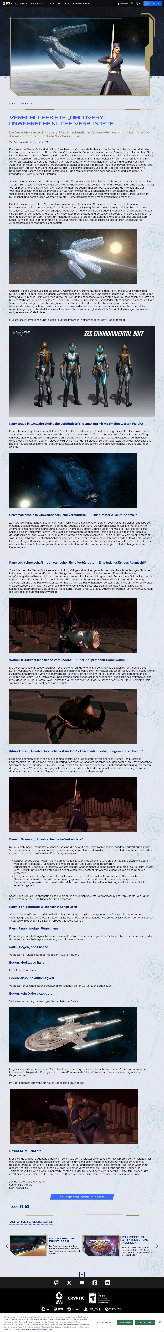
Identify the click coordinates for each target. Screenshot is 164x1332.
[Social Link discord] (107, 1282)
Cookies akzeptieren (145, 1322)
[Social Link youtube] (82, 1283)
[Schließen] (160, 1322)
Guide (51, 3)
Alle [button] (12, 103)
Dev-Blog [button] (27, 103)
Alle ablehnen (125, 1322)
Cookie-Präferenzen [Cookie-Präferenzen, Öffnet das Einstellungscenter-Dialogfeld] (105, 1322)
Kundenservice (82, 3)
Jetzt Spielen (153, 4)
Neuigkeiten (37, 3)
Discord (63, 3)
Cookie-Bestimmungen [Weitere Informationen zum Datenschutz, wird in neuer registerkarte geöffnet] (42, 1329)
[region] (82, 1322)
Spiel (23, 3)
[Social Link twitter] (69, 1283)
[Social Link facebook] (95, 1282)
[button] (7, 4)
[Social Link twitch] (56, 1283)
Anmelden (122, 4)
